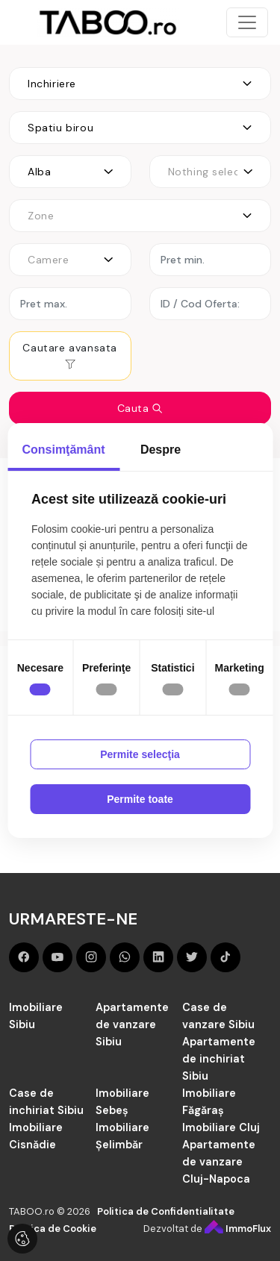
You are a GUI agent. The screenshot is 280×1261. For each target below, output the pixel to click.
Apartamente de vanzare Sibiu (132, 1024)
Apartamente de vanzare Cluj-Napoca (218, 1162)
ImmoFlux (238, 1228)
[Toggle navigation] (247, 22)
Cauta (140, 408)
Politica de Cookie (52, 1228)
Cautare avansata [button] (69, 355)
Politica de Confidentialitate (165, 1211)
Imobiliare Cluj (221, 1127)
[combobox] (140, 83)
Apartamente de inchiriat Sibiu (218, 1059)
